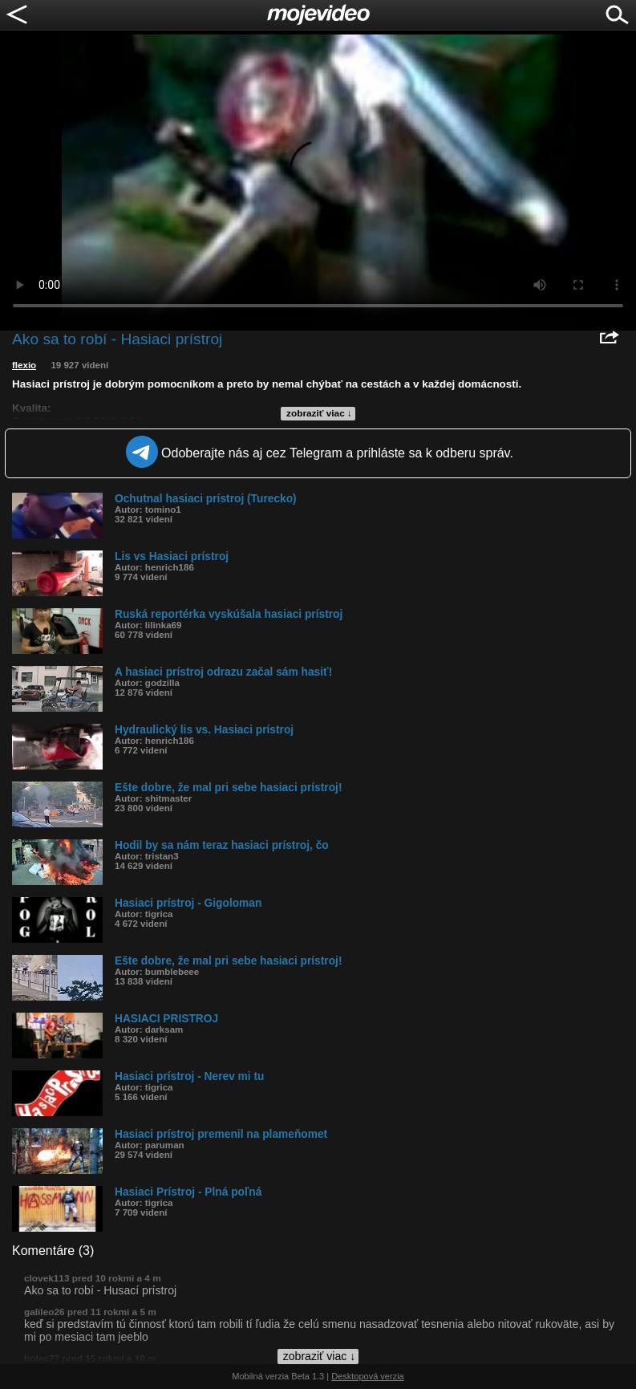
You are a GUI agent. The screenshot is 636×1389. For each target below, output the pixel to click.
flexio (24, 365)
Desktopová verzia (367, 1376)
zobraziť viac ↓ (319, 413)
